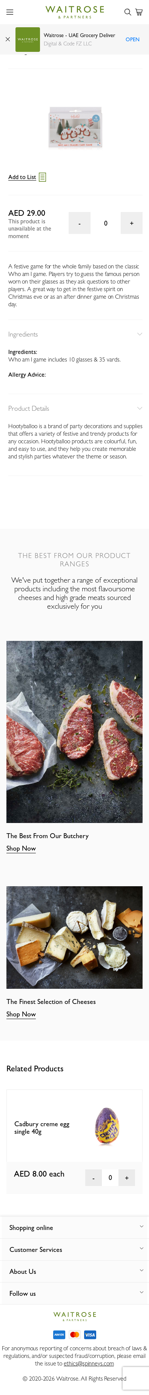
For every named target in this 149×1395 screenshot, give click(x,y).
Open (133, 39)
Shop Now (21, 848)
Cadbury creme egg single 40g (41, 1127)
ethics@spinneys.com (89, 1363)
